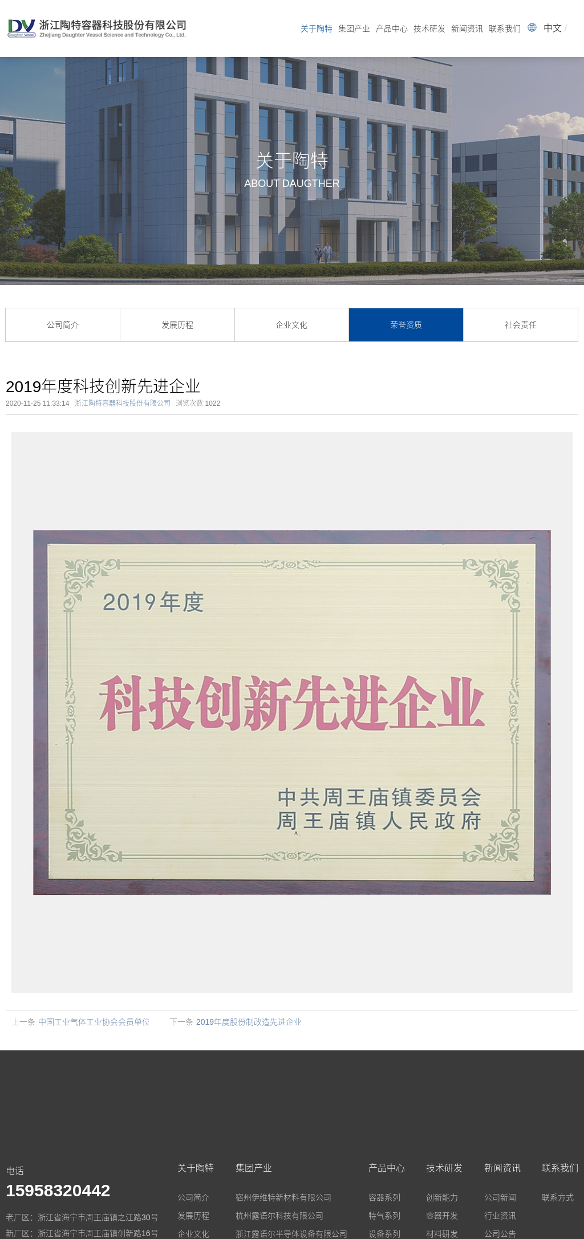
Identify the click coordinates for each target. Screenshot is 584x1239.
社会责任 (521, 324)
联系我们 (505, 28)
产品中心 (392, 28)
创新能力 (442, 1197)
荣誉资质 (406, 324)
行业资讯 (500, 1215)
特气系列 (384, 1215)
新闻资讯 (467, 28)
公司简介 (63, 324)
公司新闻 (500, 1197)
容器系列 (384, 1197)
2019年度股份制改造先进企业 (249, 1021)
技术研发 (429, 28)
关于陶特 (316, 28)
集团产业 (354, 28)
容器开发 (442, 1215)
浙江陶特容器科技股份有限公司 (123, 403)
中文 (553, 28)
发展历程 (177, 324)
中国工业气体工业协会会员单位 (94, 1021)
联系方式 (558, 1197)
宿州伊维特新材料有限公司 (283, 1197)
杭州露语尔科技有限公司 (279, 1215)
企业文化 (291, 324)
